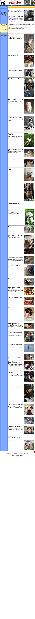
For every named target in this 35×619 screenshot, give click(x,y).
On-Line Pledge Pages (3, 12)
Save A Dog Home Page (12, 5)
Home (7, 453)
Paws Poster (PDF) (3, 15)
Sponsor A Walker (3, 13)
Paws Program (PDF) (3, 17)
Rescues (18, 453)
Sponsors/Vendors (15, 453)
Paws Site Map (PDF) (3, 16)
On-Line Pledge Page (26, 453)
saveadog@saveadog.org (18, 456)
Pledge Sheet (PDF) (3, 14)
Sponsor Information (10, 453)
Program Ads (2, 11)
